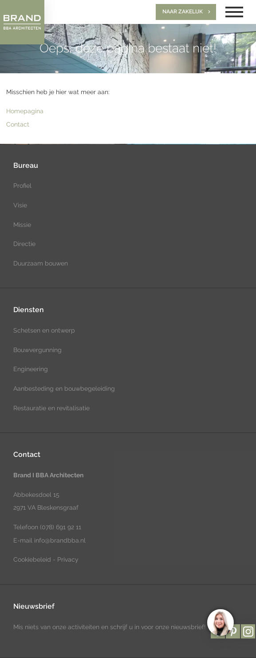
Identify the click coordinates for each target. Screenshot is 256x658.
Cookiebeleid (32, 559)
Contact (17, 124)
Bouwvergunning (37, 349)
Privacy (68, 559)
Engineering (30, 369)
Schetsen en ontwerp (44, 330)
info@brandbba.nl (60, 540)
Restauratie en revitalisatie (51, 408)
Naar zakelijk (182, 11)
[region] (220, 622)
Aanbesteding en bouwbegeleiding (64, 388)
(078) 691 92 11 (59, 527)
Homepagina (24, 111)
